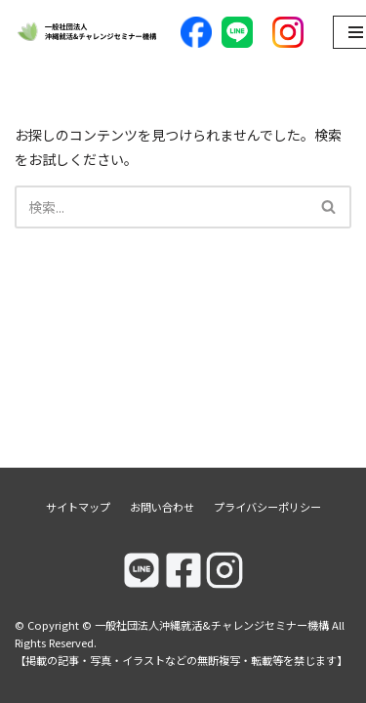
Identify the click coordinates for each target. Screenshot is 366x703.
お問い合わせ (162, 507)
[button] (328, 206)
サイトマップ (78, 507)
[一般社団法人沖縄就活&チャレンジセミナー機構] (88, 32)
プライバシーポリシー (267, 507)
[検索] (161, 207)
